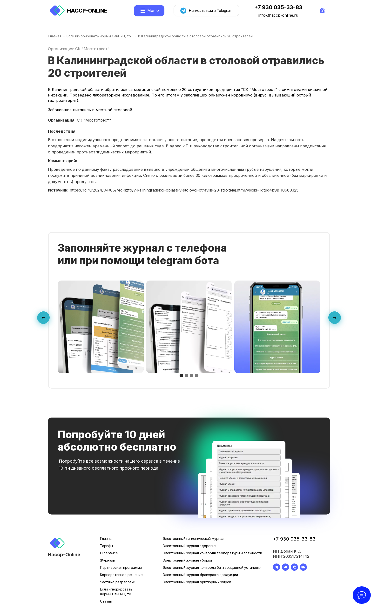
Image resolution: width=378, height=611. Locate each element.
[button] (181, 375)
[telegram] (276, 569)
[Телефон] (294, 569)
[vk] (285, 569)
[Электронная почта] (303, 569)
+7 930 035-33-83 (294, 539)
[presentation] (43, 319)
